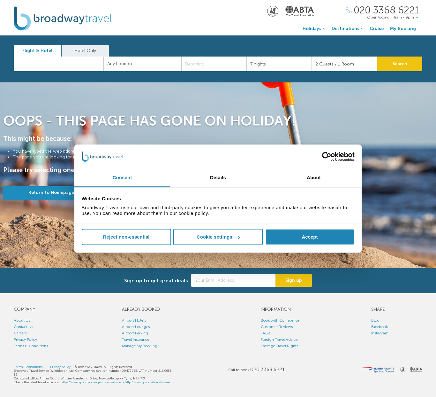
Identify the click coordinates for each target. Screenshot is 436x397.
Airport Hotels (134, 320)
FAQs (265, 333)
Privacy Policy (25, 339)
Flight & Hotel (37, 50)
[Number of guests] (344, 64)
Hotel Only (85, 50)
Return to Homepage (51, 192)
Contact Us (23, 326)
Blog (375, 320)
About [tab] (314, 177)
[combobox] (59, 64)
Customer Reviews (277, 326)
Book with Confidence (280, 320)
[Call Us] (382, 10)
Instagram (379, 333)
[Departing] (214, 64)
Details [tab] (218, 177)
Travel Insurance (135, 339)
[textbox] (62, 63)
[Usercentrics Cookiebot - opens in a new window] (327, 156)
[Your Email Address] (233, 280)
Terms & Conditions (31, 346)
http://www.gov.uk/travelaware (147, 382)
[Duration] (279, 64)
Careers (20, 333)
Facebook (379, 326)
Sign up (293, 280)
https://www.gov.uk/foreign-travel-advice (91, 382)
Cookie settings (218, 237)
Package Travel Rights (279, 346)
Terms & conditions (28, 367)
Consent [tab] (122, 177)
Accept (310, 237)
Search (399, 63)
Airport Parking (135, 333)
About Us (22, 320)
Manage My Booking (139, 346)
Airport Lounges (136, 326)
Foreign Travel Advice (279, 339)
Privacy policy (60, 367)
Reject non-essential (126, 237)
